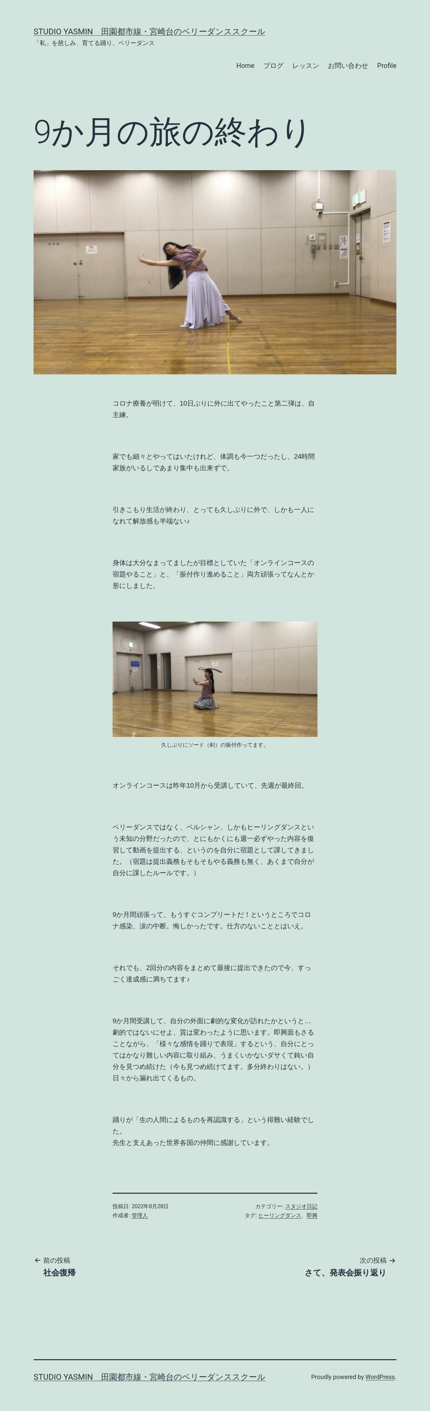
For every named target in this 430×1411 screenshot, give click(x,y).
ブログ (273, 66)
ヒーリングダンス (279, 1215)
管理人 (140, 1215)
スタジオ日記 (301, 1206)
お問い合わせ (348, 66)
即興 (312, 1215)
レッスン (305, 66)
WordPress (380, 1376)
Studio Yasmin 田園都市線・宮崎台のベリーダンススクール (149, 31)
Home (245, 66)
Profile (386, 66)
